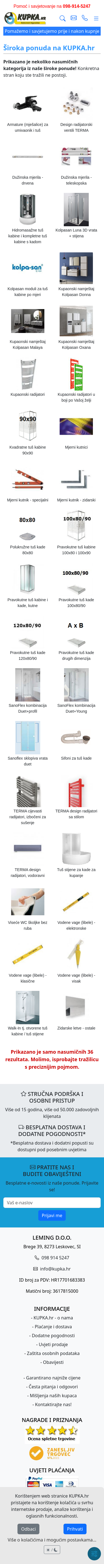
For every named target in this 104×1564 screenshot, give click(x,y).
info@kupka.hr (54, 1269)
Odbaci (28, 1529)
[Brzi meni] (94, 1553)
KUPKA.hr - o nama (53, 1318)
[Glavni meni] (96, 18)
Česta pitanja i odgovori (53, 1387)
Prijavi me (52, 1215)
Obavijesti (53, 1362)
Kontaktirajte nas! (53, 1404)
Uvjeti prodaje (53, 1344)
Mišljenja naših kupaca (53, 1396)
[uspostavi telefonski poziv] (85, 18)
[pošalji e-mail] (73, 18)
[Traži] (62, 18)
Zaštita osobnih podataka (53, 1353)
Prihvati (75, 1529)
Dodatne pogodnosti (53, 1335)
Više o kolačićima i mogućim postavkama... (52, 1540)
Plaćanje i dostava (53, 1327)
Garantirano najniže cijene (53, 1378)
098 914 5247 (54, 1258)
